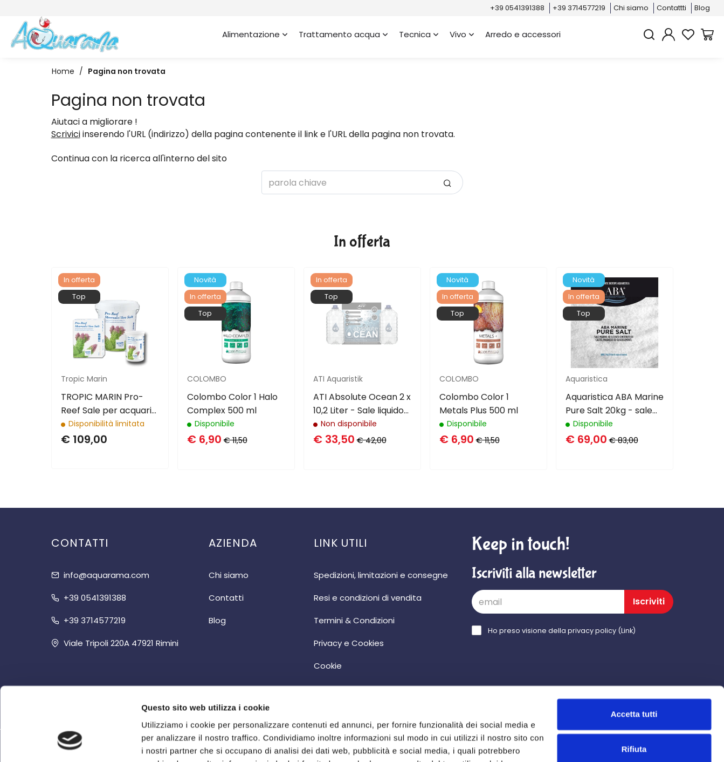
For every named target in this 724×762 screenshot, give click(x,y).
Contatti (226, 597)
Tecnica (419, 34)
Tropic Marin (84, 378)
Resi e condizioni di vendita (368, 597)
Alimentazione (255, 34)
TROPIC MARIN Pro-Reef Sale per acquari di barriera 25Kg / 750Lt (106, 404)
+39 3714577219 (579, 8)
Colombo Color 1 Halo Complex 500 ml (232, 404)
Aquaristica (587, 378)
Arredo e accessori (523, 34)
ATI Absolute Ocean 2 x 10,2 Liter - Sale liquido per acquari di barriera (362, 404)
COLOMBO (206, 378)
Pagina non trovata (127, 71)
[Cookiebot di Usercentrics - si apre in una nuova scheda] (70, 741)
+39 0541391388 (517, 8)
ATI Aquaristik (338, 378)
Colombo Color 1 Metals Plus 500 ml (478, 404)
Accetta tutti (634, 648)
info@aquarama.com (106, 575)
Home (63, 71)
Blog (702, 8)
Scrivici (65, 134)
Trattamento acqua (343, 34)
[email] (548, 602)
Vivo (462, 34)
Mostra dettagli (170, 740)
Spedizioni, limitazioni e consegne (381, 575)
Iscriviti (649, 601)
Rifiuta (634, 683)
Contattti (671, 8)
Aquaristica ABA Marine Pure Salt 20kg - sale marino (615, 404)
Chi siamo (631, 8)
